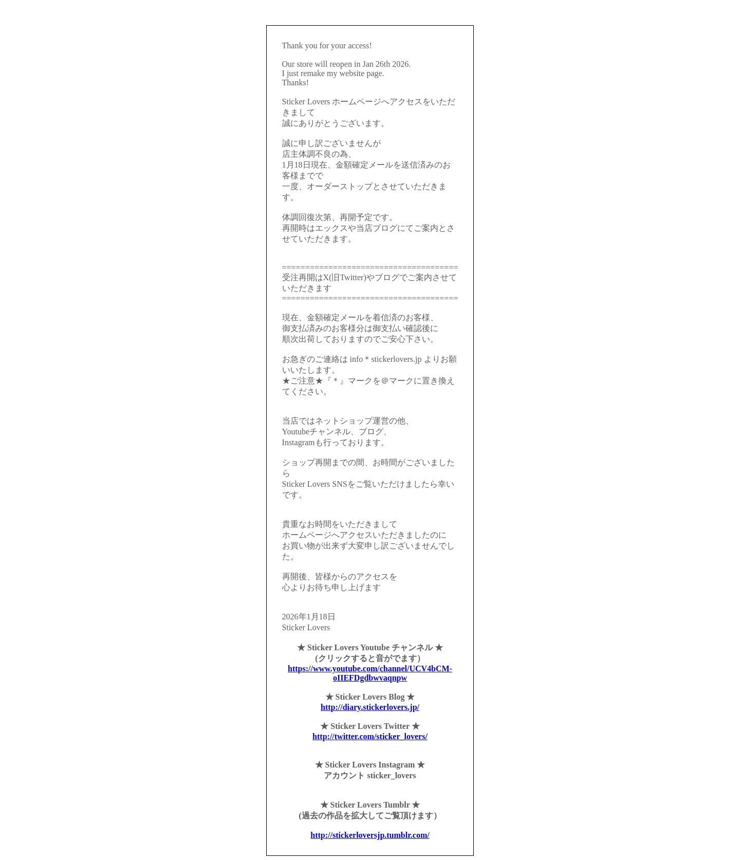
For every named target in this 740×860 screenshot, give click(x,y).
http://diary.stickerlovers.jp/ (370, 707)
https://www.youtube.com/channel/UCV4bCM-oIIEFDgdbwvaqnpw (370, 673)
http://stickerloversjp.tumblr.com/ (369, 835)
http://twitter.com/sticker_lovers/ (370, 736)
